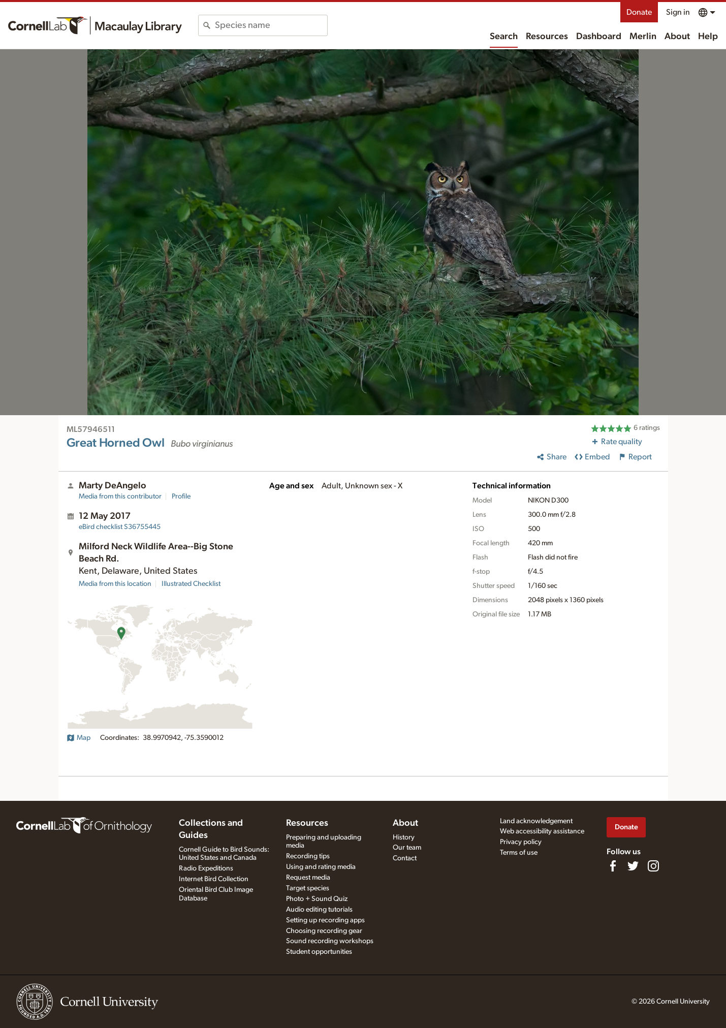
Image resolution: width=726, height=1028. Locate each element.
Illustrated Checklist (191, 583)
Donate (639, 12)
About (677, 36)
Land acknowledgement (536, 821)
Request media (308, 877)
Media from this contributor (120, 496)
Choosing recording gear (324, 930)
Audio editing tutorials (319, 909)
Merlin (642, 36)
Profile (181, 496)
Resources (547, 36)
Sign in (678, 12)
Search (504, 36)
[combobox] (271, 25)
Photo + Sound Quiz (317, 898)
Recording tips (308, 856)
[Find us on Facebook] (613, 866)
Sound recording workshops (329, 941)
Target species (307, 888)
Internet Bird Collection (213, 879)
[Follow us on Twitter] (633, 866)
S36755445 (120, 527)
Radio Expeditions (206, 868)
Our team (407, 847)
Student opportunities (319, 951)
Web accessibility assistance (542, 831)
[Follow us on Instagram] (653, 866)
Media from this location (115, 583)
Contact (405, 858)
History (404, 837)
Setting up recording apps (325, 920)
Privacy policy (521, 842)
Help (708, 36)
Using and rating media (321, 866)
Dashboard (598, 36)
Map (78, 737)
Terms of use (519, 852)
